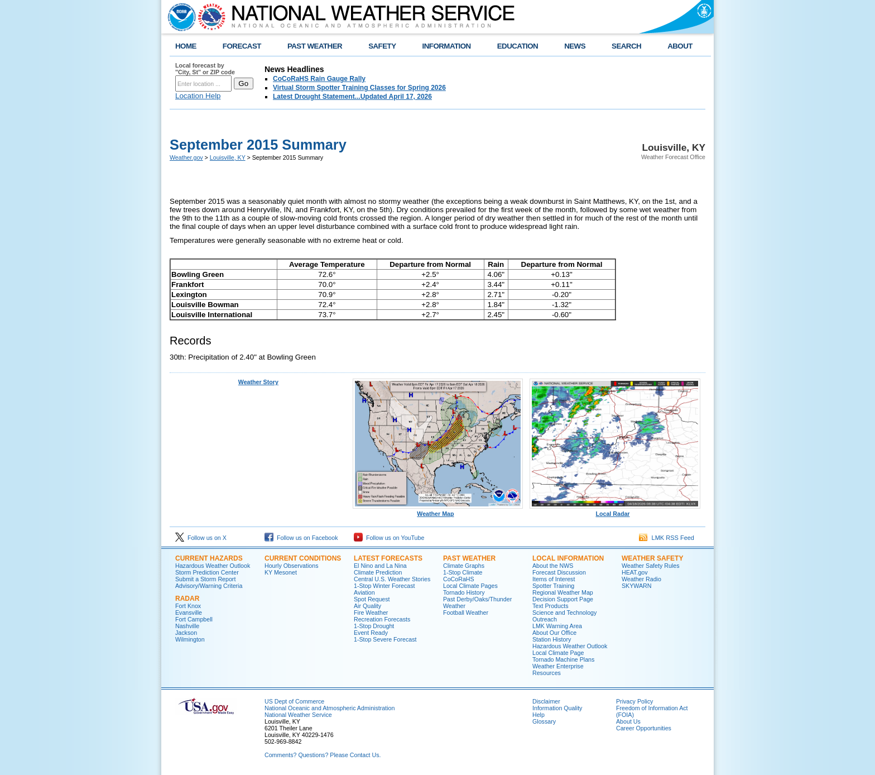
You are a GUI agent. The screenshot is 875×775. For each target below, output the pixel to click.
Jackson (186, 632)
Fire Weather (371, 612)
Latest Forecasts (388, 558)
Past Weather (469, 558)
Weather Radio (641, 579)
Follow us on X (201, 537)
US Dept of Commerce (294, 701)
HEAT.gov (635, 572)
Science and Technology (564, 612)
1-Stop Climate (462, 572)
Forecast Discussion (559, 572)
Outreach (544, 619)
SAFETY (382, 46)
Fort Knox (188, 605)
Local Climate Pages (470, 585)
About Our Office (554, 632)
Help (538, 714)
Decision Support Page (562, 599)
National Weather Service (298, 714)
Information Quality (557, 708)
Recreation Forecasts (382, 619)
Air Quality (367, 605)
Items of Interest (553, 579)
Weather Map (438, 511)
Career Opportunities (643, 728)
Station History (551, 639)
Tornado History (464, 592)
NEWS (574, 46)
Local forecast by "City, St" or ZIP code (205, 68)
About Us (628, 721)
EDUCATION (517, 46)
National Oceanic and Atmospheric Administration (330, 708)
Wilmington (190, 639)
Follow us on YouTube (389, 537)
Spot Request (372, 599)
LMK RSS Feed (666, 537)
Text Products (550, 605)
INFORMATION (446, 46)
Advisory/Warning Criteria (208, 585)
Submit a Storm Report (205, 579)
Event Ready (371, 632)
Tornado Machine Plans (563, 659)
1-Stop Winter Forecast (384, 585)
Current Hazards (209, 558)
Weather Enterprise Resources (558, 669)
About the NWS (552, 565)
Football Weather (465, 612)
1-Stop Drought (374, 626)
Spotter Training (553, 585)
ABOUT (680, 46)
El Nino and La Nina (380, 565)
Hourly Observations (292, 565)
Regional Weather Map (562, 592)
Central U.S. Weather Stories (392, 579)
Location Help (198, 96)
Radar (187, 598)
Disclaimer (546, 701)
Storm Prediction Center (207, 572)
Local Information (568, 558)
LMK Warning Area (557, 626)
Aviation (364, 592)
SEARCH (626, 46)
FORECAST (242, 46)
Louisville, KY (228, 157)
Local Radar (615, 511)
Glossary (544, 721)
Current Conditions (303, 558)
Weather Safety (652, 558)
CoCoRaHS (458, 579)
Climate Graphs (463, 565)
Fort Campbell (194, 619)
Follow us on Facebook (301, 537)
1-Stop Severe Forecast (385, 639)
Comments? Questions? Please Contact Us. (323, 755)
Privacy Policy (634, 701)
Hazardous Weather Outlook (212, 565)
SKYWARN (636, 585)
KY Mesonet (281, 572)
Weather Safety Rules (650, 565)
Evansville (188, 612)
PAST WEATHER (314, 46)
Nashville (187, 626)
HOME (185, 46)
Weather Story (258, 382)
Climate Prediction (378, 572)
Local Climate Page (558, 652)
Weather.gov (186, 157)
